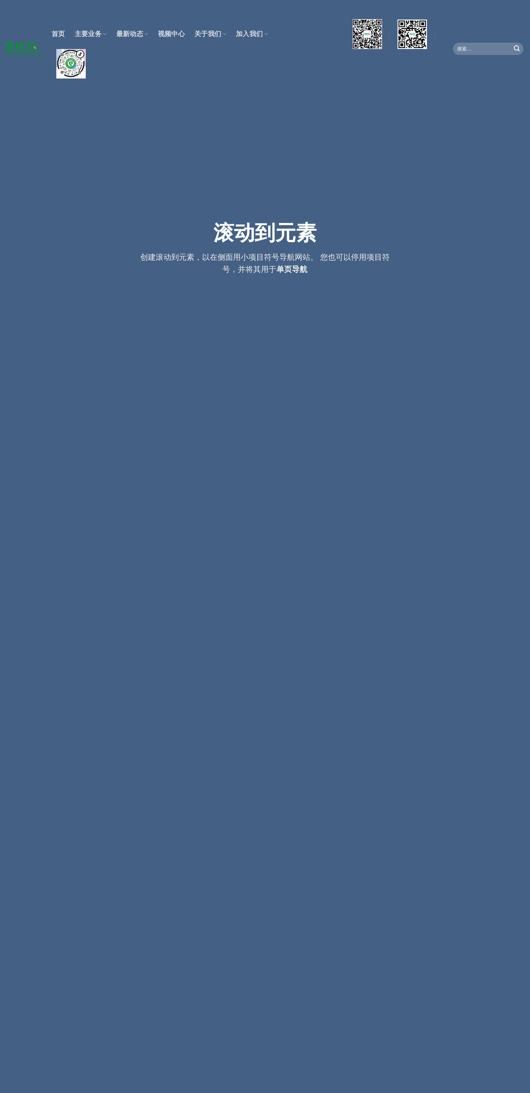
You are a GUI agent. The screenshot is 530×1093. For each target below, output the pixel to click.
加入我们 (252, 34)
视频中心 (171, 34)
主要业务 (91, 34)
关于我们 (210, 34)
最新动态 (132, 34)
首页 (58, 34)
